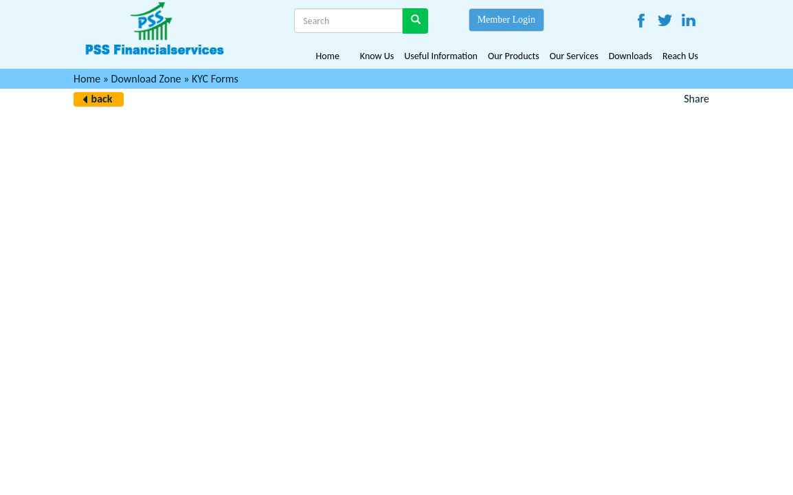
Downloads (630, 56)
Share (696, 98)
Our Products (513, 56)
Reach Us (680, 56)
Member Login (506, 19)
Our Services (574, 56)
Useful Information (441, 56)
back (102, 98)
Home (327, 56)
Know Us (377, 56)
